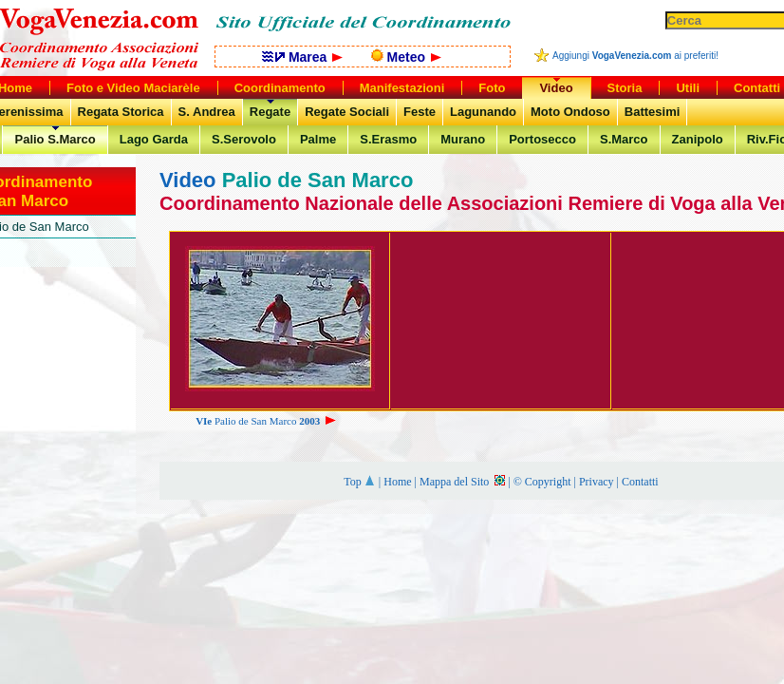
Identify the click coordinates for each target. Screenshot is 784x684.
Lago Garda (154, 139)
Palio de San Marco (275, 421)
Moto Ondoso (570, 111)
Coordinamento (280, 88)
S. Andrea (206, 111)
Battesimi (653, 111)
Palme (318, 139)
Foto (491, 88)
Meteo (406, 57)
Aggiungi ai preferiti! (635, 55)
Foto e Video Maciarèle (133, 88)
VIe (204, 421)
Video (555, 88)
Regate (270, 111)
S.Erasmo (388, 139)
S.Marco (624, 139)
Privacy (596, 481)
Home (397, 481)
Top (360, 481)
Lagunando (483, 111)
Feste (419, 111)
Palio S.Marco (54, 139)
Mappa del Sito (462, 481)
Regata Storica (121, 111)
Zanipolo (697, 139)
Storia (625, 88)
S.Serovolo (244, 139)
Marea (302, 57)
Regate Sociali (347, 111)
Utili (688, 88)
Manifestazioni (402, 88)
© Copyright (542, 481)
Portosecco (542, 139)
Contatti (640, 481)
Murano (462, 139)
